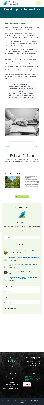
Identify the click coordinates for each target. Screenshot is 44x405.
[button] (6, 182)
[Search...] (22, 237)
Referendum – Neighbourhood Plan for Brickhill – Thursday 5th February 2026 (22, 251)
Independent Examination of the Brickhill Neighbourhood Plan (24, 258)
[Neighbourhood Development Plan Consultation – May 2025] (6, 265)
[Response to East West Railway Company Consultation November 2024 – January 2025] (6, 278)
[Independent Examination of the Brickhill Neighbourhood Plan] (6, 258)
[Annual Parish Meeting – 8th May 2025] (6, 271)
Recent (22, 244)
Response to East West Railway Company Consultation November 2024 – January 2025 (23, 277)
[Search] (6, 237)
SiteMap (22, 402)
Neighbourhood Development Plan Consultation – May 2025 (23, 265)
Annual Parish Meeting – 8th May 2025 (19, 271)
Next (37, 146)
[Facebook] (10, 366)
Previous (8, 146)
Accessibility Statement (36, 400)
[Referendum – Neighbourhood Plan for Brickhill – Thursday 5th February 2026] (6, 251)
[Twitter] (12, 366)
